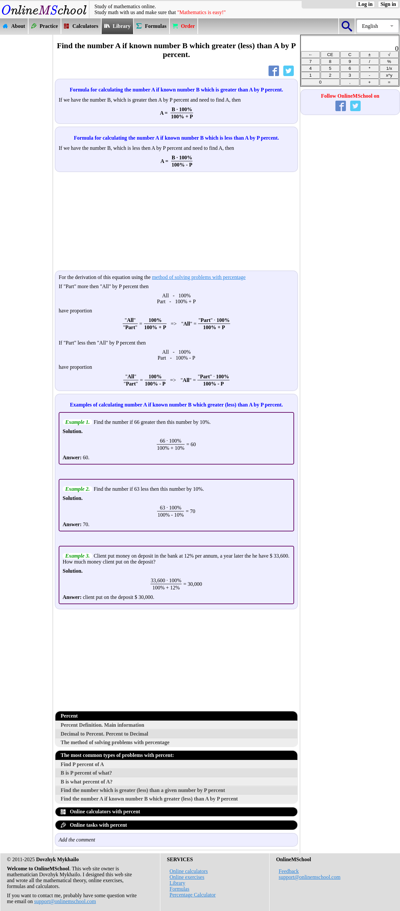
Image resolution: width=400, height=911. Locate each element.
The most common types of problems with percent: (117, 755)
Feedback (289, 871)
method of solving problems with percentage (199, 277)
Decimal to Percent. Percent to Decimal (104, 734)
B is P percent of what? (86, 773)
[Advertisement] (26, 133)
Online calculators (189, 871)
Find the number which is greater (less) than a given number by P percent (143, 790)
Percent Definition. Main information (102, 725)
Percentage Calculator (193, 895)
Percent (69, 716)
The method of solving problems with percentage (115, 742)
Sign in (388, 4)
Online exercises (187, 877)
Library (177, 883)
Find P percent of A (82, 764)
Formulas (179, 889)
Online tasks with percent (94, 825)
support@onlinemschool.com (65, 901)
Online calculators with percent (100, 811)
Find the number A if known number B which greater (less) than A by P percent (149, 799)
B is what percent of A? (86, 781)
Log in (365, 4)
